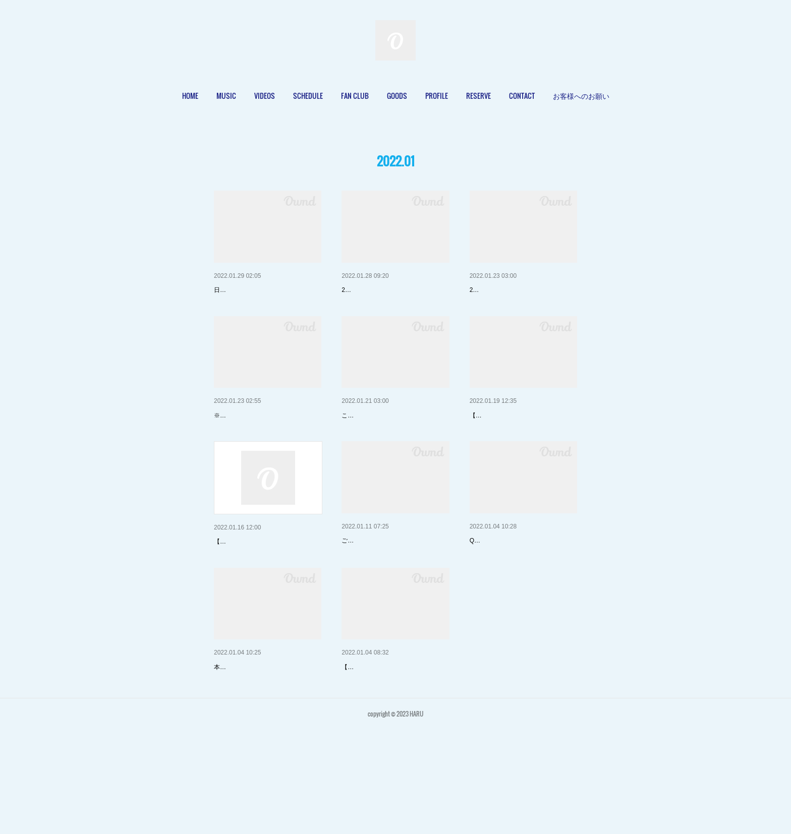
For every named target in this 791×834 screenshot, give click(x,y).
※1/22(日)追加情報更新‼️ (247, 456)
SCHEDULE (308, 95)
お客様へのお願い (581, 95)
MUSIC (226, 95)
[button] (190, 96)
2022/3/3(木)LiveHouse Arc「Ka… (267, 594)
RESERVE (478, 95)
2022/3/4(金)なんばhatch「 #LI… (521, 442)
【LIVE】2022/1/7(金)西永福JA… (394, 745)
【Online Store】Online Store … (265, 745)
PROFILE (436, 95)
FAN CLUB (355, 95)
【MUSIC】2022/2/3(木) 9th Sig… (395, 290)
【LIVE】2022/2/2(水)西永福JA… (522, 290)
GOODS (397, 95)
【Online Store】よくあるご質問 (521, 593)
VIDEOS (264, 95)
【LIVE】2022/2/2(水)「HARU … (266, 290)
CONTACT (522, 95)
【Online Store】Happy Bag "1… (393, 593)
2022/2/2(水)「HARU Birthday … (265, 442)
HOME (190, 95)
